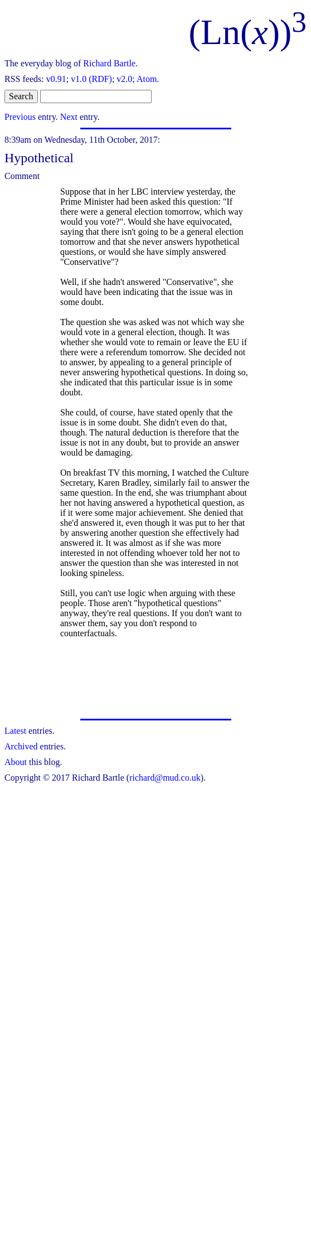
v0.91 (56, 79)
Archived (21, 746)
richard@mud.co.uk (165, 777)
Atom (147, 79)
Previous (20, 117)
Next (68, 117)
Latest (15, 730)
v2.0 (124, 79)
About (15, 762)
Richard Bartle (109, 63)
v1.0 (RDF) (91, 79)
